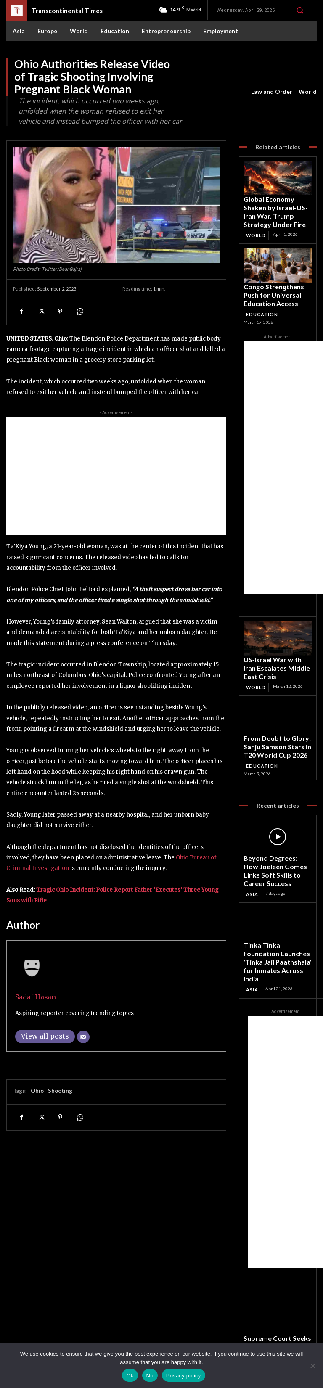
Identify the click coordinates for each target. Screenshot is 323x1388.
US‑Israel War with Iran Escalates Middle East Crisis (275, 630)
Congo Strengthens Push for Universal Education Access (277, 271)
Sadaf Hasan (35, 997)
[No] (312, 1366)
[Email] (83, 1037)
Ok (129, 1375)
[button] (300, 10)
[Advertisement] (116, 476)
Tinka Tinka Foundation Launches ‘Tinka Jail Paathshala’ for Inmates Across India (271, 877)
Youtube (277, 1341)
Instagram (279, 1319)
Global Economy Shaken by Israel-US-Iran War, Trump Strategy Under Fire (275, 204)
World (308, 91)
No (150, 1375)
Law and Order (271, 91)
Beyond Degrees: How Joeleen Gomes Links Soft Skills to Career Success (274, 804)
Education (261, 283)
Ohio (37, 1090)
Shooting (60, 1090)
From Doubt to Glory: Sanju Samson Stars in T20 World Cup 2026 (275, 698)
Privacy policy (183, 1375)
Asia (251, 819)
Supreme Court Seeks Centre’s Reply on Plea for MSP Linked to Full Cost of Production (274, 1251)
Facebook (278, 1308)
